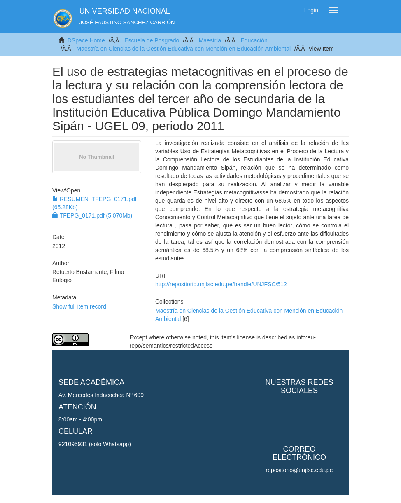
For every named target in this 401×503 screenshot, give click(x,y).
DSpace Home (86, 40)
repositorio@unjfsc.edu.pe (299, 470)
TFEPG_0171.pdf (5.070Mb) (92, 215)
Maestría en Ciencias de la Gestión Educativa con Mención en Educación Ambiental (183, 48)
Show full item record (79, 306)
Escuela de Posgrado (151, 40)
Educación (253, 40)
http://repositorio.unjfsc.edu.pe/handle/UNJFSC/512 (221, 284)
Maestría (210, 40)
